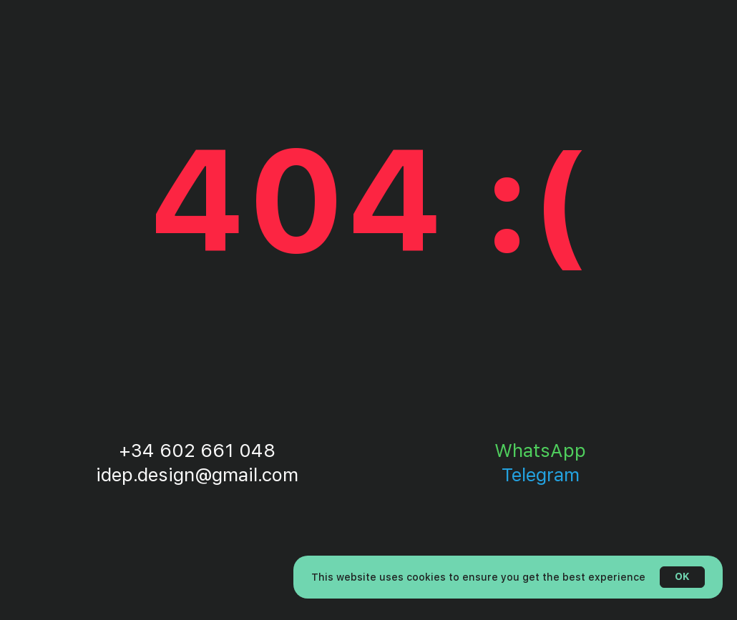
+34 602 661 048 (197, 450)
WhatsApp (540, 450)
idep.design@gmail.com (197, 474)
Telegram (541, 474)
